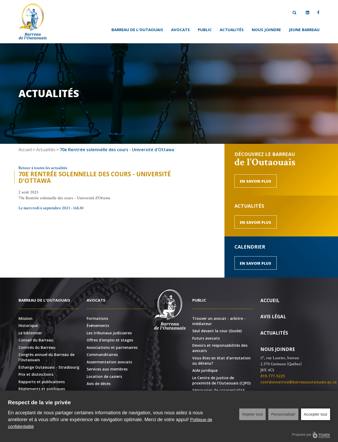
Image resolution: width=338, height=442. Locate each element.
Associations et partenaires (112, 347)
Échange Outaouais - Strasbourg (48, 367)
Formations (97, 318)
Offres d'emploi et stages (110, 340)
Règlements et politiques (41, 388)
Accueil (25, 150)
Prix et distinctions (35, 374)
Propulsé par (311, 434)
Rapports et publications (41, 381)
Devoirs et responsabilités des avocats (219, 348)
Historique (28, 325)
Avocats (180, 29)
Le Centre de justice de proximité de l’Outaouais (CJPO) (221, 380)
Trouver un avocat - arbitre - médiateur (219, 321)
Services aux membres (107, 369)
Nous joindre (266, 29)
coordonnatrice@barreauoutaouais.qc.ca (298, 381)
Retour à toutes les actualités (42, 168)
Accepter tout (315, 414)
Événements (98, 325)
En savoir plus (255, 181)
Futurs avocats (206, 338)
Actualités (232, 29)
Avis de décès (99, 383)
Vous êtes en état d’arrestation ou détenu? (221, 360)
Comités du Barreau (36, 347)
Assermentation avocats (109, 361)
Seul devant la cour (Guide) (217, 330)
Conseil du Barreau (35, 340)
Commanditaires (102, 354)
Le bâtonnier (30, 332)
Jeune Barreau (304, 29)
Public (205, 29)
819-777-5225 (272, 375)
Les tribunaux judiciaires (109, 332)
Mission (25, 318)
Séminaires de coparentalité (218, 390)
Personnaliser (283, 414)
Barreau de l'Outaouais (137, 29)
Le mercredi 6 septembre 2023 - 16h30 (50, 208)
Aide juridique (205, 370)
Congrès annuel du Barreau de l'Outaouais (46, 357)
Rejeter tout (252, 414)
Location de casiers (104, 376)
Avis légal (273, 316)
